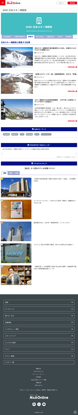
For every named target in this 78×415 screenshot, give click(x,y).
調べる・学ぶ (9, 316)
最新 (4, 173)
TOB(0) (59, 36)
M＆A (37, 134)
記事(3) (30, 36)
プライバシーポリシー (38, 374)
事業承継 (6, 134)
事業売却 (14, 134)
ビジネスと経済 (10, 343)
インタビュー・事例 (12, 329)
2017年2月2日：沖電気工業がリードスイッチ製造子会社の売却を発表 (25, 149)
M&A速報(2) (7, 36)
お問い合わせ (38, 385)
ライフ (7, 349)
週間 (10, 173)
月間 (16, 173)
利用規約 (38, 377)
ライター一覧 (9, 362)
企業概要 (68, 36)
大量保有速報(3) (19, 36)
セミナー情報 (9, 356)
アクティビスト (46, 134)
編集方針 (38, 368)
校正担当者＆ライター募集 (38, 380)
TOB (22, 134)
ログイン (61, 3)
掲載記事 (38, 382)
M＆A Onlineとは (38, 371)
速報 (6, 302)
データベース (9, 309)
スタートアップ (10, 336)
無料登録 (72, 3)
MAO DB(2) (40, 36)
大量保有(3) (50, 36)
